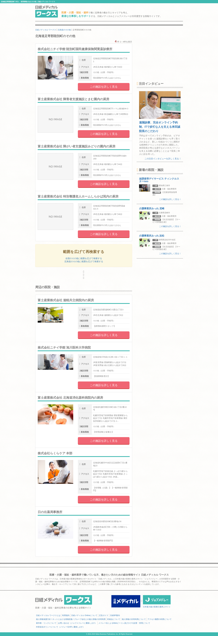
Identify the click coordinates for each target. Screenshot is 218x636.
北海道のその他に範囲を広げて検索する (83, 261)
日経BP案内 (115, 615)
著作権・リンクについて (46, 623)
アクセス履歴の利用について (160, 619)
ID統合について (113, 619)
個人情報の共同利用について (134, 619)
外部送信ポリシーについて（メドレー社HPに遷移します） (60, 627)
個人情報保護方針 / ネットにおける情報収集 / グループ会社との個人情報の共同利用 (71, 619)
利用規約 (66, 615)
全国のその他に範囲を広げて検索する (83, 258)
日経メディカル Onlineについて (84, 615)
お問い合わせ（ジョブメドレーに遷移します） (77, 623)
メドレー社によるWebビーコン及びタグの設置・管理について (124, 623)
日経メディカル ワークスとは (48, 615)
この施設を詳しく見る (104, 86)
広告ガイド (103, 615)
